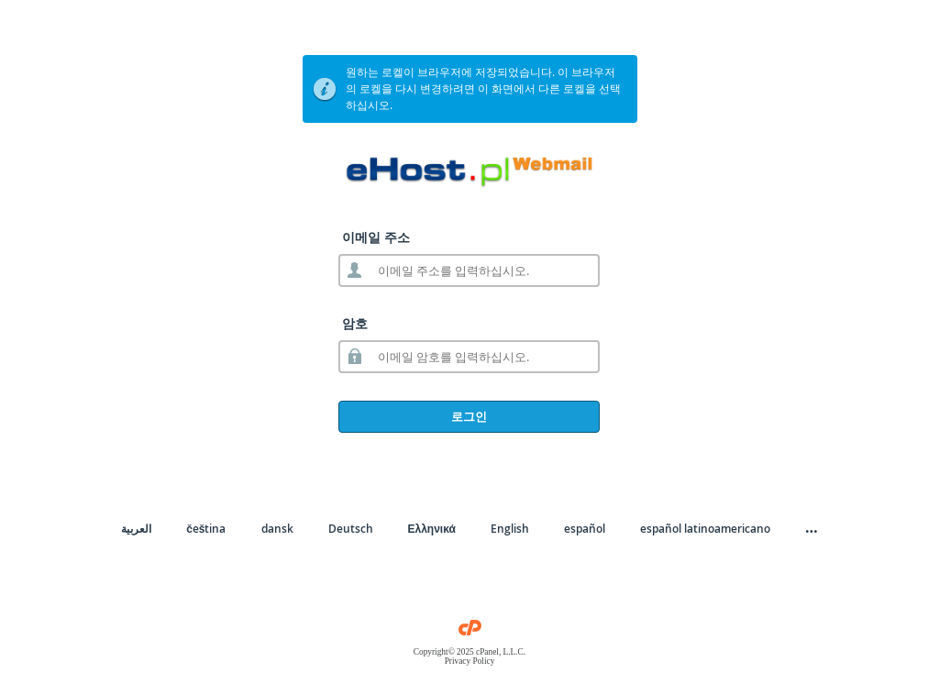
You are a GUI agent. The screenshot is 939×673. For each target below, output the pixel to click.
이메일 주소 (376, 237)
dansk (277, 528)
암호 (355, 323)
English (510, 528)
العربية (136, 528)
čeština (206, 528)
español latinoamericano (705, 528)
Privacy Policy (470, 661)
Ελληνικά (432, 528)
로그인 (469, 416)
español (584, 528)
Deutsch (350, 528)
